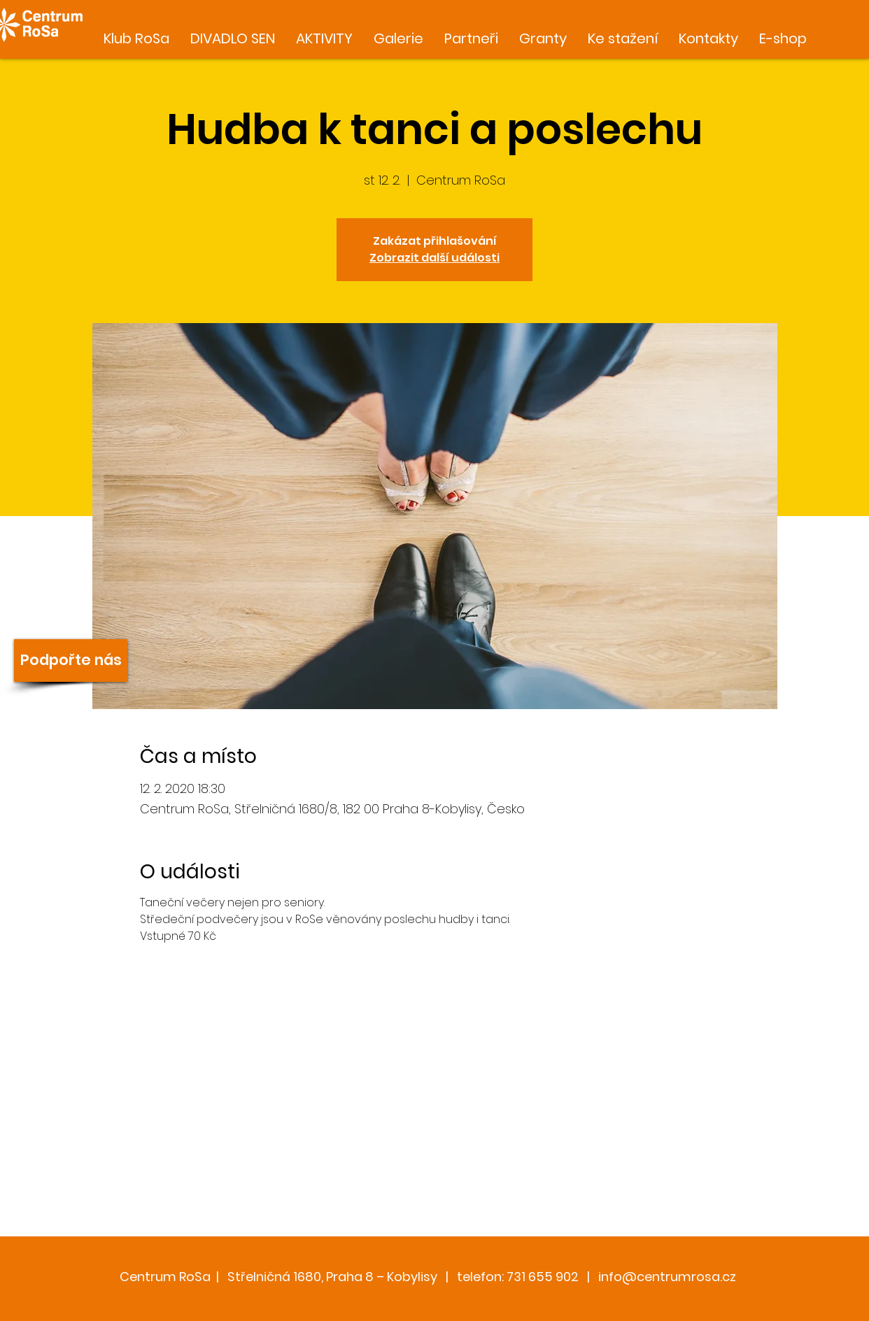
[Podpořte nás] (70, 660)
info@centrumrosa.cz (667, 1276)
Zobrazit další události (434, 258)
